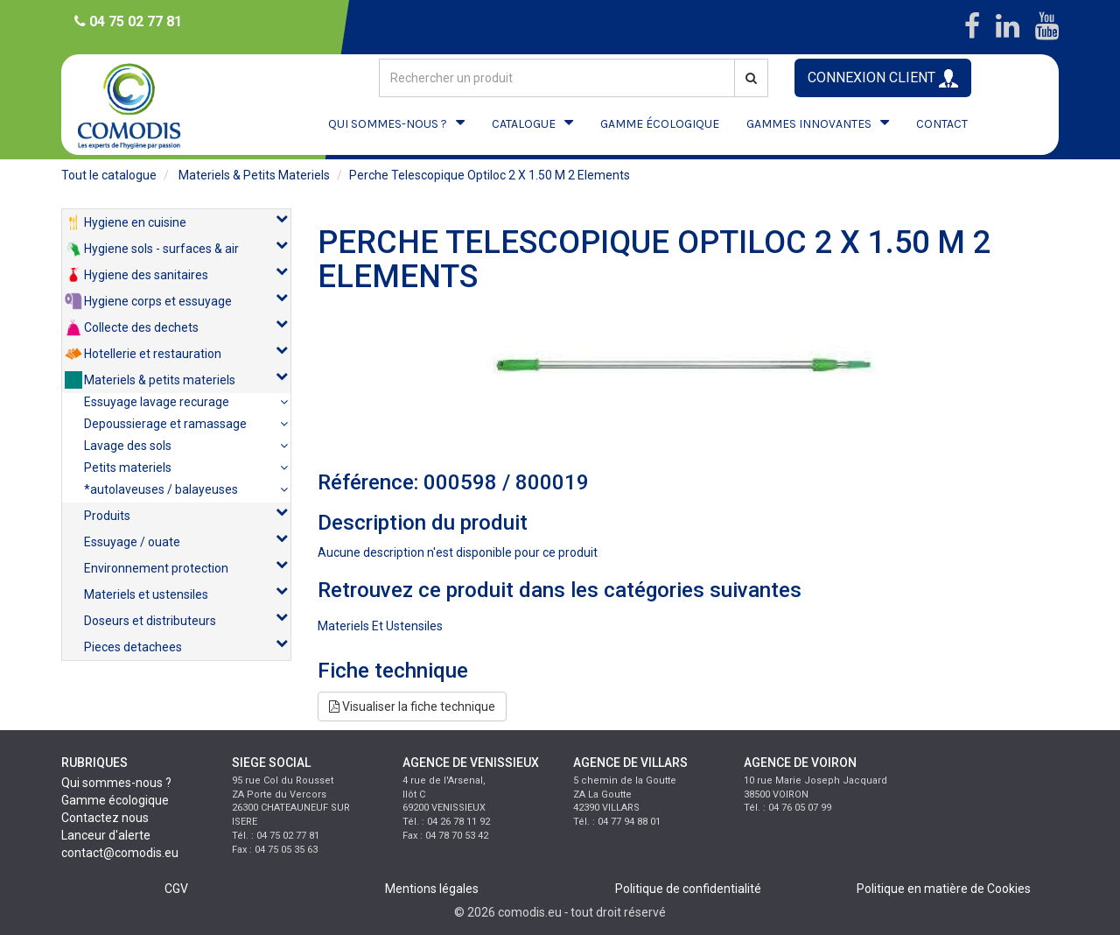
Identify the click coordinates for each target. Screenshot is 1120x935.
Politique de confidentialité (688, 889)
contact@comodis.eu (119, 853)
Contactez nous (105, 818)
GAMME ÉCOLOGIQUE (659, 123)
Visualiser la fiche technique (412, 706)
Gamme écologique (115, 800)
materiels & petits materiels (254, 175)
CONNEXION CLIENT (883, 78)
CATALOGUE (524, 123)
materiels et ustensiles (380, 626)
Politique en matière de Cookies (944, 889)
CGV (176, 889)
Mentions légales (432, 889)
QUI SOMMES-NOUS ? (387, 123)
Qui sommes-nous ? (116, 783)
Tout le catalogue (109, 175)
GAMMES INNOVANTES (809, 123)
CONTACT (942, 123)
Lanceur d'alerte (105, 835)
